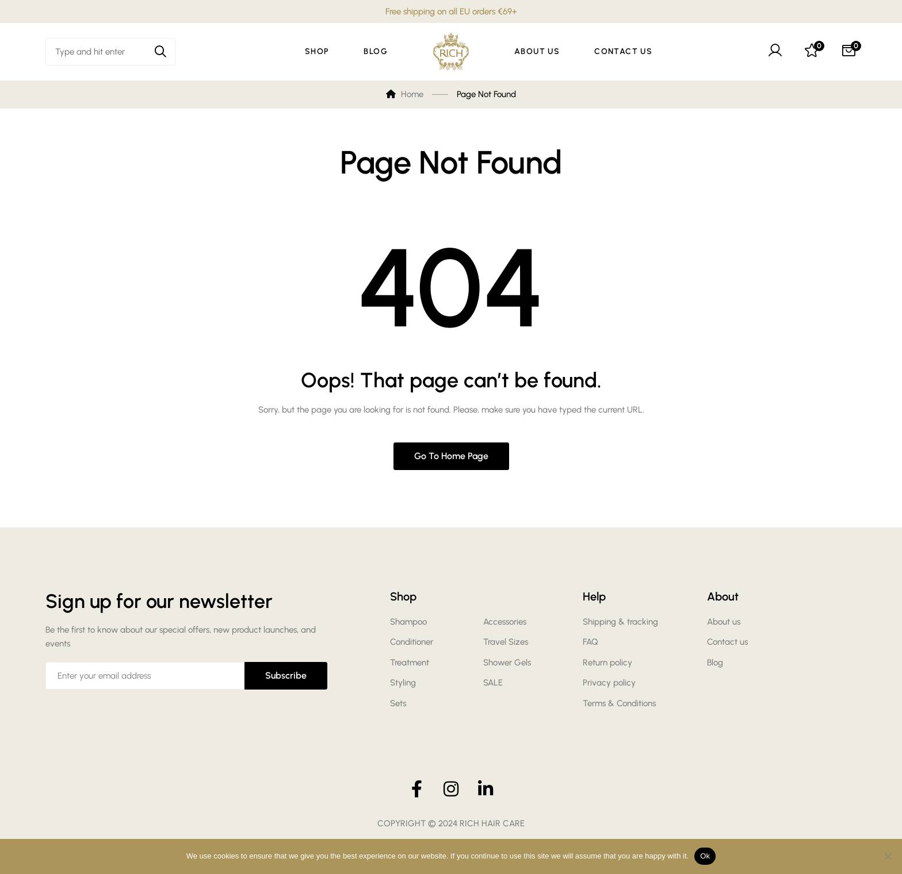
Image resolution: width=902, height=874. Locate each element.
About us (723, 622)
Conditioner (411, 642)
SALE (493, 682)
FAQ (590, 642)
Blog (715, 662)
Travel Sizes (505, 642)
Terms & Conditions (619, 703)
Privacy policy (609, 682)
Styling (403, 682)
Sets (398, 703)
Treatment (409, 662)
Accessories (504, 622)
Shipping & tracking (620, 622)
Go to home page (451, 456)
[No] (887, 856)
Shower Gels (507, 662)
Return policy (607, 662)
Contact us (727, 642)
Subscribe (286, 675)
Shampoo (408, 622)
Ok (705, 856)
